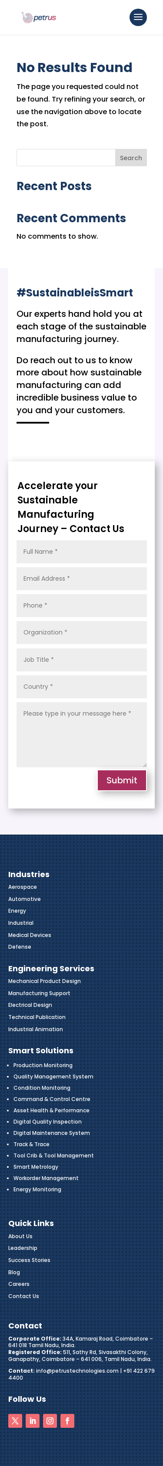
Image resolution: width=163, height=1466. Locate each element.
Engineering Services (51, 968)
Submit (121, 780)
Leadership (22, 1248)
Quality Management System (53, 1076)
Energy (17, 910)
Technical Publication (37, 1017)
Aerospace (22, 887)
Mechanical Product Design (44, 981)
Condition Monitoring (41, 1087)
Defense (19, 946)
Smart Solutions (40, 1050)
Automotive (24, 899)
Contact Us (23, 1296)
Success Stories (29, 1260)
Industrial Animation (35, 1029)
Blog (14, 1272)
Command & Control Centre (51, 1099)
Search (131, 158)
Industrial (20, 923)
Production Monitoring (43, 1065)
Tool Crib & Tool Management (53, 1155)
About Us (20, 1236)
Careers (19, 1284)
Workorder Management (46, 1178)
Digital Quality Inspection (47, 1121)
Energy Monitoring (37, 1189)
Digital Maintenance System (51, 1133)
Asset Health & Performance (51, 1110)
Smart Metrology (35, 1166)
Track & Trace (31, 1144)
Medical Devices (29, 935)
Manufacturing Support (39, 993)
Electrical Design (30, 1005)
